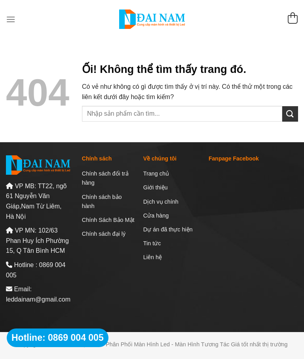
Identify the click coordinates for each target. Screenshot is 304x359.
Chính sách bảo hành (102, 201)
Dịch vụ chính (161, 202)
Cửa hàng (156, 215)
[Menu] (10, 19)
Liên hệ (152, 257)
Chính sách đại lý (103, 234)
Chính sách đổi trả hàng (105, 178)
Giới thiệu (155, 187)
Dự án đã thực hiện (168, 229)
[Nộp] (290, 114)
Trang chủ (156, 173)
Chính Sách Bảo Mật (108, 220)
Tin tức (152, 243)
